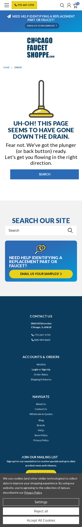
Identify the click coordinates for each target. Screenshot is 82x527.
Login (35, 369)
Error (18, 67)
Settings (41, 502)
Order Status (41, 374)
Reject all (41, 511)
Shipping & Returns (41, 379)
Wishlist (41, 364)
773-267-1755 (24, 4)
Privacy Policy (41, 440)
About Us (41, 404)
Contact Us (41, 409)
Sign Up (46, 369)
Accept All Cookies (41, 520)
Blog (41, 420)
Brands (41, 425)
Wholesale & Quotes (41, 414)
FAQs (41, 430)
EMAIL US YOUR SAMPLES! (42, 26)
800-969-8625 (41, 339)
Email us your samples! (41, 274)
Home (6, 67)
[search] (61, 5)
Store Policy (41, 435)
